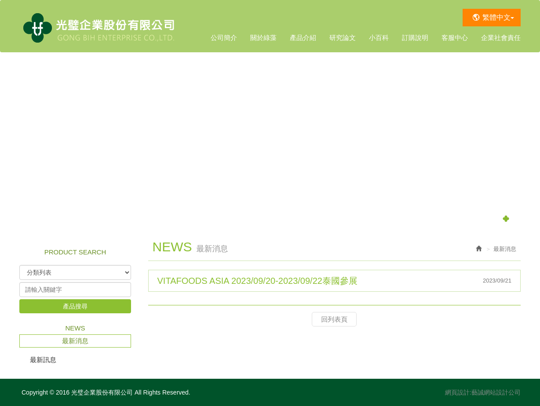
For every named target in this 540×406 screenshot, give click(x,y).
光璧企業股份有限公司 (99, 26)
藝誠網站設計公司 (496, 392)
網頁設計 (457, 392)
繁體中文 (498, 17)
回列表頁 (334, 319)
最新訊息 (43, 359)
